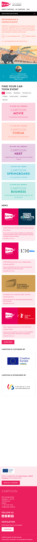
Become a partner (11, 483)
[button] (18, 14)
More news (8, 342)
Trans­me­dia (17, 93)
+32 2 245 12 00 (8, 505)
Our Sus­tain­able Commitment (24, 539)
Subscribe (8, 529)
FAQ (28, 9)
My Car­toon (20, 9)
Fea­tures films (26, 93)
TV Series (4, 96)
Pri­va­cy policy (5, 539)
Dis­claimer (13, 539)
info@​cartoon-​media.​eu (8, 507)
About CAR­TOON (8, 9)
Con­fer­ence (23, 96)
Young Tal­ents (14, 96)
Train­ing (5, 100)
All (3, 93)
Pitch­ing (8, 93)
